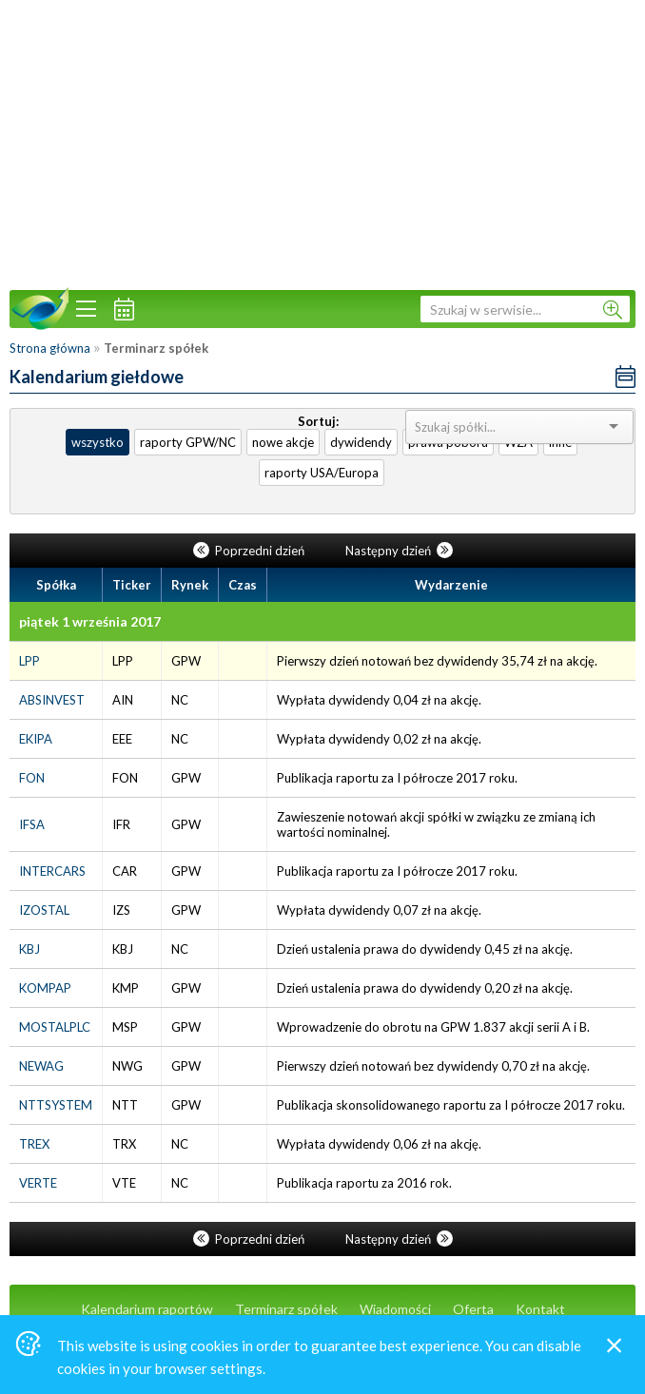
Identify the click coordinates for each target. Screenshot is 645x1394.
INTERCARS (52, 871)
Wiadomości (395, 1309)
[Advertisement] (322, 143)
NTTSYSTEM (55, 1105)
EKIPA (35, 738)
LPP (29, 660)
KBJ (29, 949)
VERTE (38, 1183)
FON (32, 777)
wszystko (97, 442)
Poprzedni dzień (250, 550)
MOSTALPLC (54, 1027)
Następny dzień (399, 550)
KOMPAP (45, 988)
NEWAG (41, 1066)
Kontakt (540, 1309)
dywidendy (361, 442)
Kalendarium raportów (147, 1309)
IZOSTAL (44, 910)
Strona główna (50, 348)
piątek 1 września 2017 (90, 621)
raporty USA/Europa (321, 472)
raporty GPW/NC (188, 442)
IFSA (32, 824)
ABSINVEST (52, 699)
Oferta (473, 1309)
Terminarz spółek (286, 1309)
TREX (34, 1144)
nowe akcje (283, 442)
